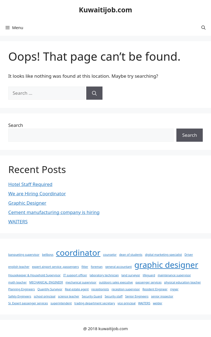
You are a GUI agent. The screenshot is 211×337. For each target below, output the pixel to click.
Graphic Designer (27, 203)
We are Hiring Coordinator (37, 193)
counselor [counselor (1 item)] (109, 255)
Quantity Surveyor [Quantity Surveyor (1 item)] (49, 289)
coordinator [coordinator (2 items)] (78, 252)
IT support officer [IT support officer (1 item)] (75, 275)
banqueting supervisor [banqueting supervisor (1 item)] (24, 255)
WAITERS (18, 221)
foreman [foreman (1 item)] (96, 267)
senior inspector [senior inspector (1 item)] (162, 296)
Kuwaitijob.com (105, 9)
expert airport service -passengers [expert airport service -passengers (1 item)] (55, 267)
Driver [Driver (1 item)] (189, 255)
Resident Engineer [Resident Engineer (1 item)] (155, 289)
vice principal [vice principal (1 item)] (127, 303)
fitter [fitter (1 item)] (84, 267)
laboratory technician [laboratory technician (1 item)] (104, 275)
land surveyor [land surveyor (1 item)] (130, 275)
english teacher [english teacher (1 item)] (18, 267)
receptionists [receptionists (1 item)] (100, 289)
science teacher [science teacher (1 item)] (68, 296)
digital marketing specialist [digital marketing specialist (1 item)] (163, 255)
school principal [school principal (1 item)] (44, 296)
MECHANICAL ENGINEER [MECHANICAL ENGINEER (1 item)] (46, 282)
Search (15, 125)
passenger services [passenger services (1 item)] (148, 282)
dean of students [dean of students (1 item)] (130, 255)
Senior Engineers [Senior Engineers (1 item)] (137, 296)
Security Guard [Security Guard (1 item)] (92, 296)
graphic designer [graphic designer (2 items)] (166, 264)
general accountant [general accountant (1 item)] (118, 267)
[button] (203, 27)
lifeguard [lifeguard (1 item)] (149, 275)
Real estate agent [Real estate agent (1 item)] (77, 289)
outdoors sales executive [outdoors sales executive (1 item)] (116, 282)
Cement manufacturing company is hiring (53, 212)
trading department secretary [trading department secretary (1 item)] (94, 303)
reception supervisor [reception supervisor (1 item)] (126, 289)
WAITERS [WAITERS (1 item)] (144, 303)
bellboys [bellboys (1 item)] (47, 255)
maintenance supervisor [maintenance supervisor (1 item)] (174, 275)
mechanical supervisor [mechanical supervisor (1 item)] (81, 282)
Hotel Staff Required (30, 184)
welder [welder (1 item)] (157, 303)
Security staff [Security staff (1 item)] (114, 296)
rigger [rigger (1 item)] (174, 289)
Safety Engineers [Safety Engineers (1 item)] (19, 296)
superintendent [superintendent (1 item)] (61, 303)
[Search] (94, 93)
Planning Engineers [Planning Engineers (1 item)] (21, 289)
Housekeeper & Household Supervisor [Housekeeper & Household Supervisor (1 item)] (34, 275)
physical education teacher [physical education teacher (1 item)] (182, 282)
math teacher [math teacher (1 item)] (17, 282)
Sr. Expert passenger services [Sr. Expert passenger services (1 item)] (28, 303)
